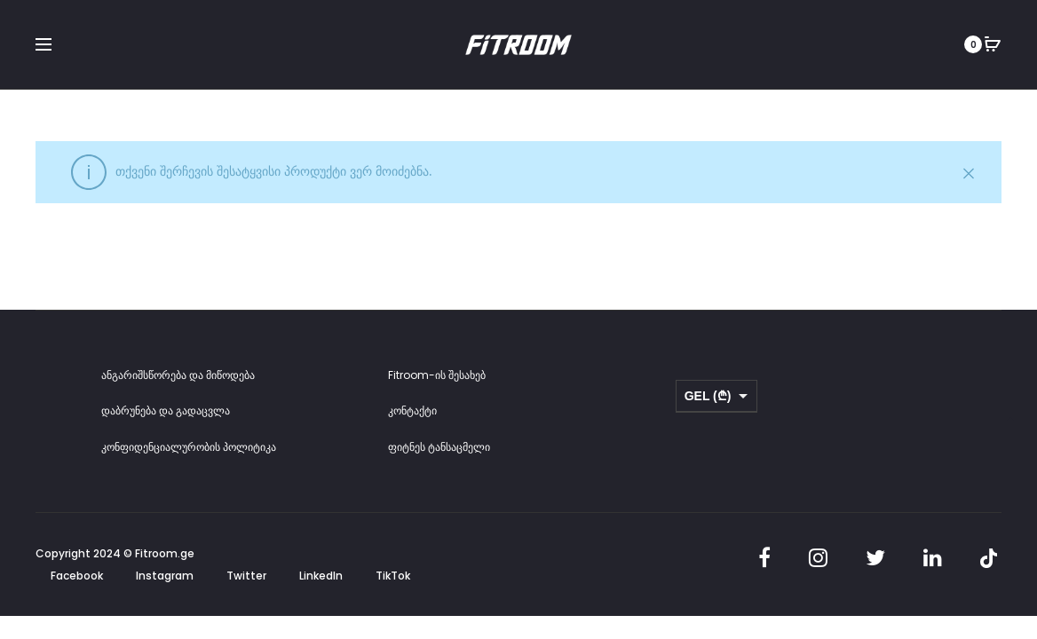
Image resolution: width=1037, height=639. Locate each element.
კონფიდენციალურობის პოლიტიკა (188, 447)
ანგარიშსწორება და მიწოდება (178, 375)
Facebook (77, 577)
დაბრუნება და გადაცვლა (165, 412)
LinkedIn (321, 577)
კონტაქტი (412, 412)
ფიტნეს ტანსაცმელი (439, 447)
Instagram (165, 577)
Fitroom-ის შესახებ (437, 375)
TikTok (393, 577)
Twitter (246, 577)
